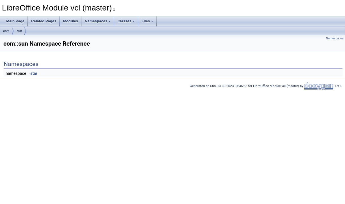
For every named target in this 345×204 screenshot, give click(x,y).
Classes (126, 21)
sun (19, 31)
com (6, 31)
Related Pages (43, 21)
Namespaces (98, 21)
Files (148, 21)
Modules (70, 21)
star (33, 73)
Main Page (15, 21)
